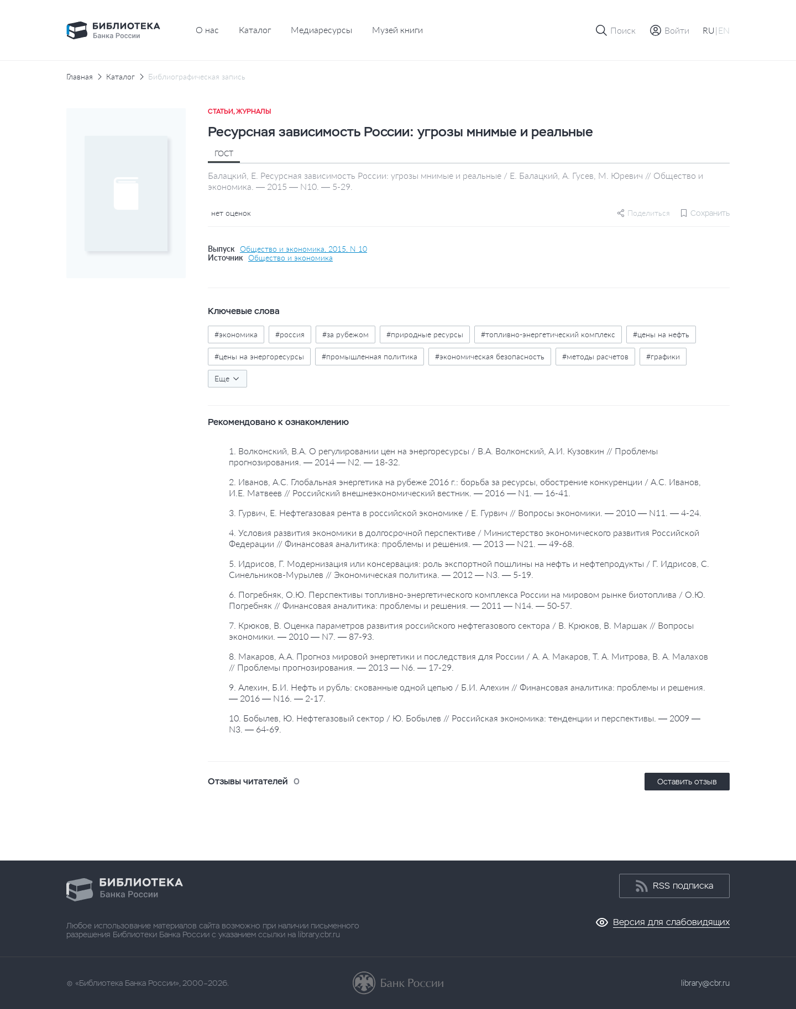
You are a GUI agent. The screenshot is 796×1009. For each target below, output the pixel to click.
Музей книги (397, 29)
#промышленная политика (369, 356)
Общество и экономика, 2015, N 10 (303, 249)
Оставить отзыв (687, 782)
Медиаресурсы (321, 29)
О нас (207, 29)
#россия (290, 334)
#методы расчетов (595, 356)
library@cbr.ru (705, 983)
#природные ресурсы (424, 334)
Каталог (255, 29)
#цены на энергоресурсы (259, 356)
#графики (663, 356)
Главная (79, 76)
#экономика (236, 334)
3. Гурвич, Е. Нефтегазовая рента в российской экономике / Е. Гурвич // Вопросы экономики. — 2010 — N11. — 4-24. (465, 512)
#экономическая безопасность (489, 356)
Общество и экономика (290, 257)
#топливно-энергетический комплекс (548, 334)
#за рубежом (345, 334)
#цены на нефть (661, 334)
